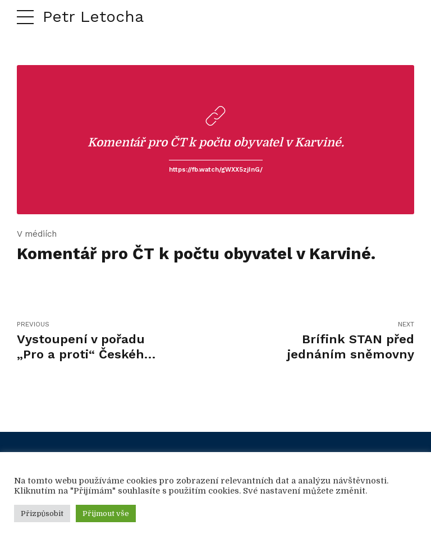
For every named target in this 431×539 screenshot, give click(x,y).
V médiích (37, 234)
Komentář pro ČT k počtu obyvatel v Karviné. (216, 142)
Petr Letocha (93, 16)
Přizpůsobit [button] (42, 513)
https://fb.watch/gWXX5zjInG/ (216, 169)
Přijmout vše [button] (105, 513)
